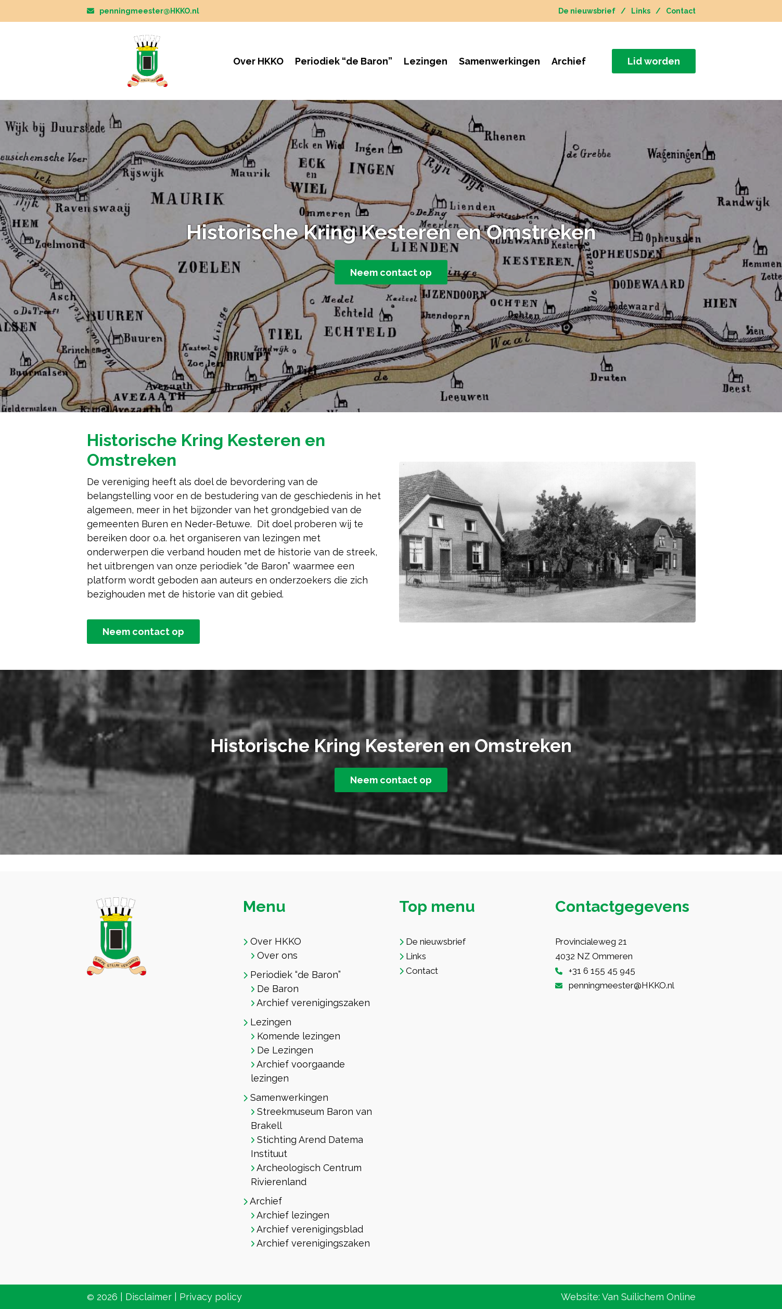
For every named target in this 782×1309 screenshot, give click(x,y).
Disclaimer (148, 1296)
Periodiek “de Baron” (343, 61)
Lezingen (425, 61)
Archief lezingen (293, 1215)
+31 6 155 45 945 (602, 970)
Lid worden (653, 61)
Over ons (277, 955)
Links (640, 11)
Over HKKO (258, 61)
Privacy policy (211, 1296)
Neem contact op (391, 272)
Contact (681, 11)
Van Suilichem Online (649, 1296)
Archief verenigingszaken (313, 1002)
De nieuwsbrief (587, 11)
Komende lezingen (298, 1036)
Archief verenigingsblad (310, 1229)
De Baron (278, 988)
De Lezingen (285, 1050)
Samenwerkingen (499, 61)
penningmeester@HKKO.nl (143, 11)
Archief (569, 61)
